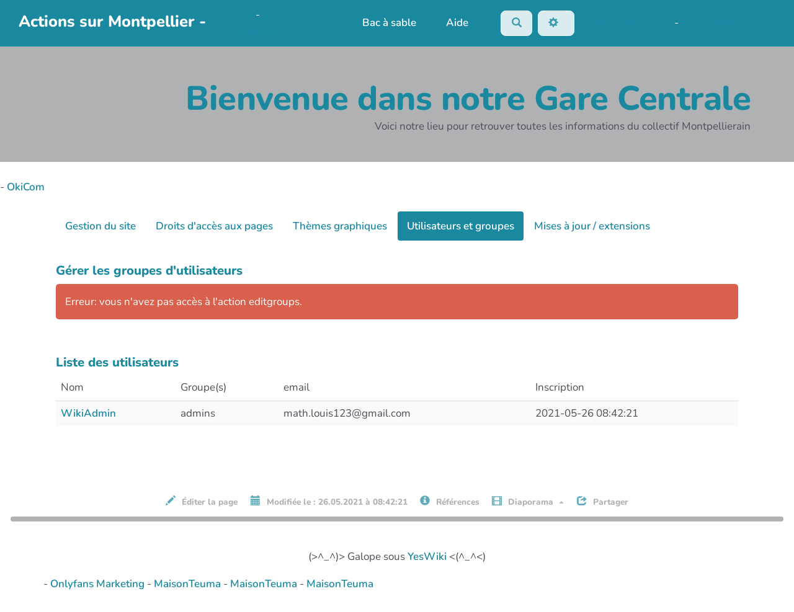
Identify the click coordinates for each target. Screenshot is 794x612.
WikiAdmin (88, 414)
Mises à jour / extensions (592, 227)
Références (450, 502)
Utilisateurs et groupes (460, 227)
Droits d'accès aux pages (214, 227)
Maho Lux (648, 23)
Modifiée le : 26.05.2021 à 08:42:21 (329, 502)
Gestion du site (100, 227)
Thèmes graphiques (340, 227)
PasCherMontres (255, 32)
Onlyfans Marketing (98, 585)
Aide (455, 23)
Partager (602, 502)
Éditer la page (202, 502)
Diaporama (528, 502)
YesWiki (427, 558)
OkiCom (235, 15)
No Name (599, 23)
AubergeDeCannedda (733, 23)
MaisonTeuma (188, 585)
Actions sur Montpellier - (112, 22)
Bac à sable (388, 23)
